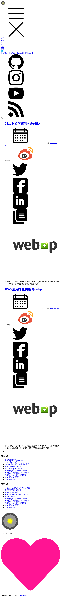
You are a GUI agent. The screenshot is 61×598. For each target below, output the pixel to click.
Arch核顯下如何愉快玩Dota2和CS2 (17, 473)
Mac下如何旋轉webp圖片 (23, 123)
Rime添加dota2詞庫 (12, 477)
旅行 (2, 42)
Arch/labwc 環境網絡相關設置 (15, 475)
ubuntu (52, 309)
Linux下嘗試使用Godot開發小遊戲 (17, 464)
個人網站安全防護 (11, 492)
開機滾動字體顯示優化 (13, 490)
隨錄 (2, 40)
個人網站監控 (10, 496)
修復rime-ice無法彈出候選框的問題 (17, 488)
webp (52, 143)
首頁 (2, 38)
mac (55, 143)
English (19, 53)
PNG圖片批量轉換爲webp (23, 289)
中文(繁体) (12, 53)
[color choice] (2, 118)
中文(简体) (4, 53)
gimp (7, 145)
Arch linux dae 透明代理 (13, 466)
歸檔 (2, 44)
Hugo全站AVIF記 (11, 462)
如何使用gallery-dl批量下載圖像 (16, 471)
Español (30, 53)
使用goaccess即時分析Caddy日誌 (16, 494)
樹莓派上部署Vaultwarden (14, 460)
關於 (2, 49)
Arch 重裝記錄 (10, 479)
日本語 (24, 53)
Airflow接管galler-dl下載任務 (15, 468)
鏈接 (2, 47)
